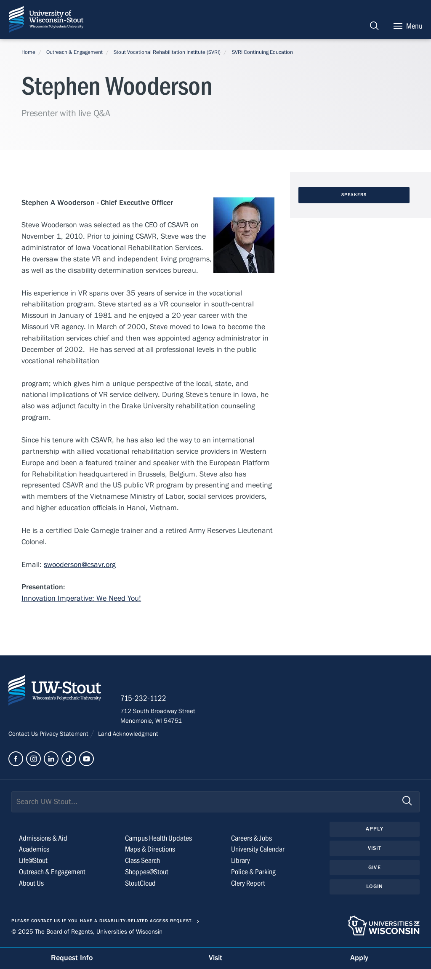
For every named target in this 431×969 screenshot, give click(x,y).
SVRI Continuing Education (262, 52)
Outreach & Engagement (74, 52)
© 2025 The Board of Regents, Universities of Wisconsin (86, 931)
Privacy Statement (65, 733)
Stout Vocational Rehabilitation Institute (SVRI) (167, 52)
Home (28, 52)
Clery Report (248, 883)
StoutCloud (140, 883)
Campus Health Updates (158, 838)
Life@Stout (33, 860)
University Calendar (258, 849)
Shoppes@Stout (146, 872)
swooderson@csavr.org (80, 564)
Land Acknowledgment (127, 733)
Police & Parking (253, 872)
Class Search (142, 860)
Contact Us (24, 733)
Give (374, 868)
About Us (31, 883)
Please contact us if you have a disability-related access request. (102, 921)
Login (374, 886)
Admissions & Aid (43, 838)
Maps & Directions (150, 849)
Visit (374, 848)
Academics (34, 849)
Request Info (72, 957)
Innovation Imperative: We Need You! (81, 598)
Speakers (354, 194)
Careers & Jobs (251, 838)
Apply (374, 829)
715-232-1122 (143, 698)
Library (240, 860)
